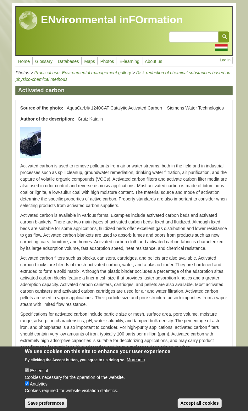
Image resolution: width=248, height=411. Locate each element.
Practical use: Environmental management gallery (82, 72)
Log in (225, 60)
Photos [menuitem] (107, 61)
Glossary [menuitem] (43, 61)
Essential (39, 375)
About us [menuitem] (153, 61)
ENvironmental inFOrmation (101, 20)
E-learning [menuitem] (129, 61)
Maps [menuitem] (89, 61)
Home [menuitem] (24, 61)
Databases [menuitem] (68, 61)
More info (136, 364)
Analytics (38, 388)
